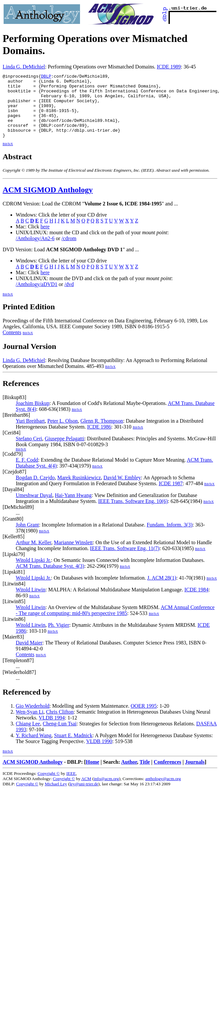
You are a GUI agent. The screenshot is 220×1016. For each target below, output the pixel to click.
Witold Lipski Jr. (33, 573)
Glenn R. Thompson (101, 433)
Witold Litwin (30, 602)
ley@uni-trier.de (84, 796)
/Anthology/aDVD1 (36, 297)
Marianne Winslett (73, 555)
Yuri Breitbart (30, 433)
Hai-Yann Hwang (73, 508)
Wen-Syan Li (29, 724)
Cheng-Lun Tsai (59, 736)
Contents (12, 345)
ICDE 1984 (196, 602)
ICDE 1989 (169, 66)
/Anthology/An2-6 (35, 251)
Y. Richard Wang (33, 748)
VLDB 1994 (52, 730)
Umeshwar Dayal (34, 508)
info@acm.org (106, 791)
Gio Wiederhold (33, 718)
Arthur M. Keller (33, 555)
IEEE (71, 786)
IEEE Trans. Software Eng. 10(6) (133, 514)
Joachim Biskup (33, 416)
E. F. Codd (27, 472)
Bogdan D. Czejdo (35, 490)
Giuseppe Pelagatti (64, 451)
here (45, 239)
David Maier (29, 655)
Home (92, 774)
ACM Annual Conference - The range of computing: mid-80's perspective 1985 (115, 623)
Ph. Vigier (58, 638)
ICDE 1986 (99, 439)
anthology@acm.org (163, 791)
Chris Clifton (59, 724)
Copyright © (49, 786)
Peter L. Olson (62, 433)
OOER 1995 (144, 718)
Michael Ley (56, 796)
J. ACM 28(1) (161, 590)
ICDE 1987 (171, 496)
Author (129, 774)
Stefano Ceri (29, 451)
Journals (195, 774)
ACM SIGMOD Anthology (48, 202)
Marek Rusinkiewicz (79, 490)
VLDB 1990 (99, 754)
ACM (86, 791)
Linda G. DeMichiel (24, 66)
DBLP (46, 77)
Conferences (167, 774)
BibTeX (8, 157)
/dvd (68, 297)
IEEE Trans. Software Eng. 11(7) (125, 561)
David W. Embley (122, 490)
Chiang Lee (28, 736)
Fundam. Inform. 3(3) (169, 537)
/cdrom (69, 251)
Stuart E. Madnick (73, 748)
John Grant (27, 537)
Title (144, 774)
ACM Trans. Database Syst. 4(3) (50, 579)
